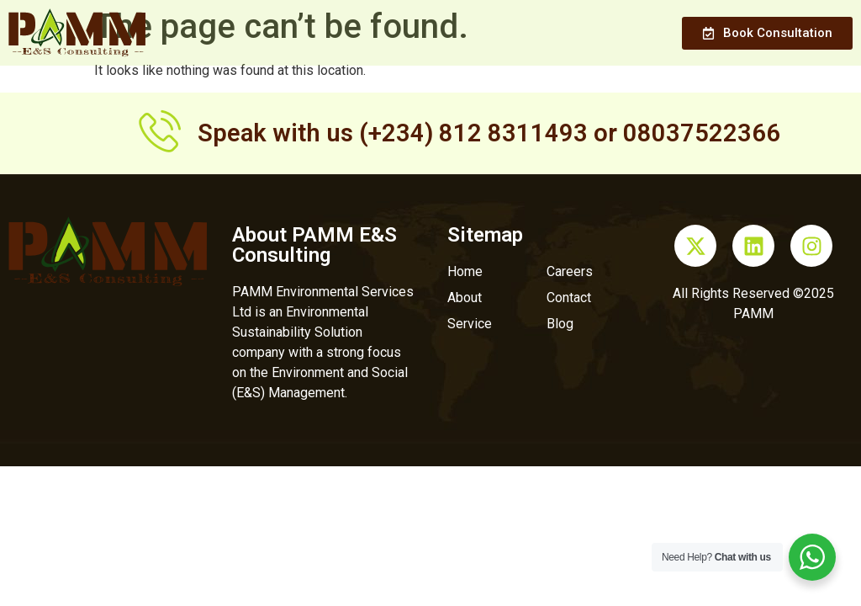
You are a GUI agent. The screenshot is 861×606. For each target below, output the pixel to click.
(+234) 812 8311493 (473, 133)
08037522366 (701, 133)
